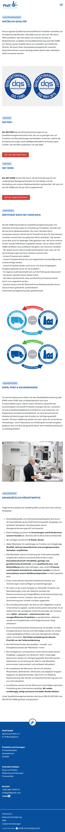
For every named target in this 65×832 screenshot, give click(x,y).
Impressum (7, 814)
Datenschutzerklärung (12, 817)
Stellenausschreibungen (12, 773)
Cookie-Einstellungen (11, 824)
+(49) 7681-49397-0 (11, 789)
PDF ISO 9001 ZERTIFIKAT (15, 155)
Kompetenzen (8, 753)
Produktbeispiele (9, 750)
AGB (4, 820)
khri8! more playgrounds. (29, 828)
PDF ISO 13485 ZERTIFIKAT (16, 197)
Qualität (5, 756)
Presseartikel (7, 776)
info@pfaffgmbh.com (11, 793)
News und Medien (10, 770)
